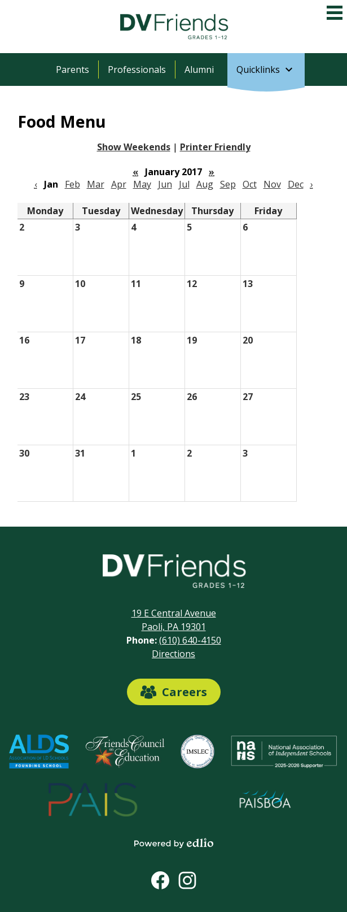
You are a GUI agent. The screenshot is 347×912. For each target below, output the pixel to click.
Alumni (199, 69)
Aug (204, 184)
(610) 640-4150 (190, 640)
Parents (72, 69)
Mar (95, 184)
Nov (272, 184)
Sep (228, 184)
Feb (72, 184)
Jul (184, 184)
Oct (250, 184)
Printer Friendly (215, 147)
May (142, 184)
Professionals (137, 69)
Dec (296, 184)
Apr (118, 184)
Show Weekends (133, 147)
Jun (165, 184)
